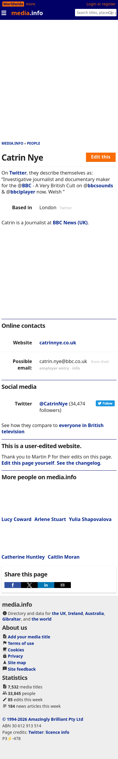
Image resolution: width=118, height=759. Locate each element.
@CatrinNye (53, 403)
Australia (94, 613)
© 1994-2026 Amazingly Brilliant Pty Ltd (42, 719)
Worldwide (13, 4)
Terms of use (21, 643)
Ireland (75, 613)
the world (41, 619)
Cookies (16, 650)
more (30, 4)
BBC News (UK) (70, 222)
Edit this (100, 157)
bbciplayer (22, 191)
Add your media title (29, 637)
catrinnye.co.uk (57, 342)
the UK (59, 613)
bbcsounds (100, 185)
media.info (12, 143)
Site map (17, 662)
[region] (59, 276)
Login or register (101, 4)
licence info (57, 732)
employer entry (54, 368)
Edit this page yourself (27, 463)
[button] (12, 585)
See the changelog (78, 463)
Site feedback (22, 669)
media (27, 13)
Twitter (18, 173)
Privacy (15, 656)
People (33, 143)
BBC (26, 185)
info (76, 368)
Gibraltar (11, 619)
